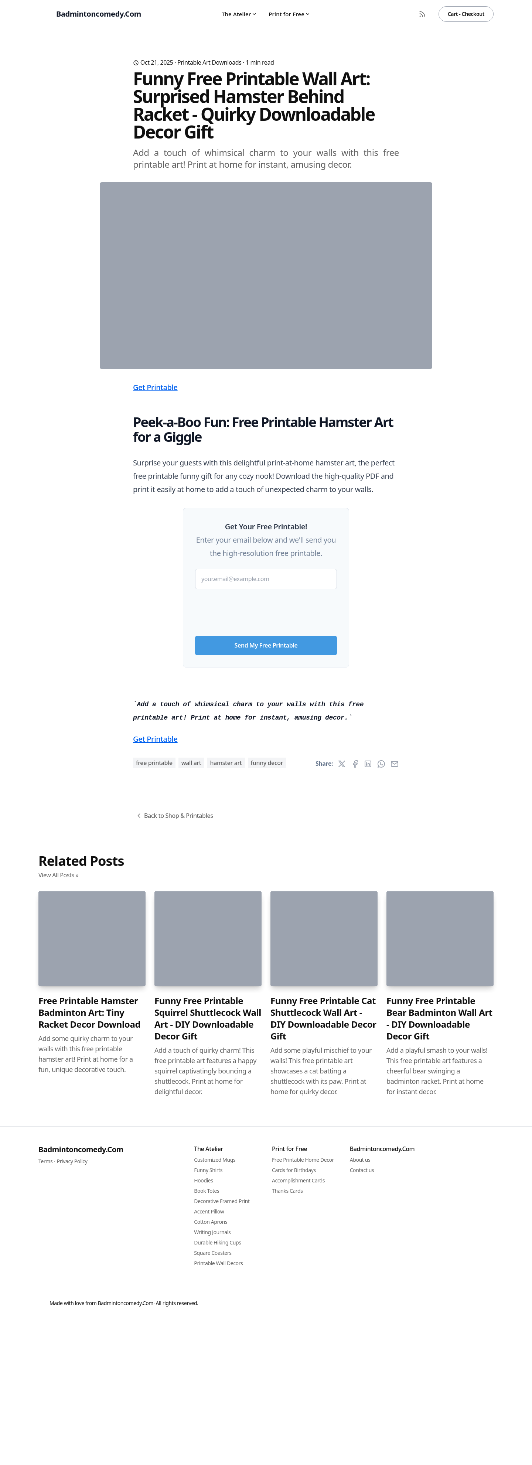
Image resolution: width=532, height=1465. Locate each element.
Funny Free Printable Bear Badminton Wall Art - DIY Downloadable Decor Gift (439, 1430)
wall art (191, 1174)
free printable (154, 1174)
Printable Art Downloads (209, 62)
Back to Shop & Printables (174, 1227)
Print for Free (289, 14)
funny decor (267, 1174)
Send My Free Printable (266, 791)
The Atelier (239, 14)
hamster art (226, 1174)
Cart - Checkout (466, 13)
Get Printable (155, 533)
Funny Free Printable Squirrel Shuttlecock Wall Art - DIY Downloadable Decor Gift (207, 1430)
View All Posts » (58, 1287)
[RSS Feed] (422, 14)
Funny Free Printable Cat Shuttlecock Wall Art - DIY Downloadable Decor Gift (323, 1430)
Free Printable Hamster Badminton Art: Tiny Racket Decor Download (89, 1424)
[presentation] (266, 755)
